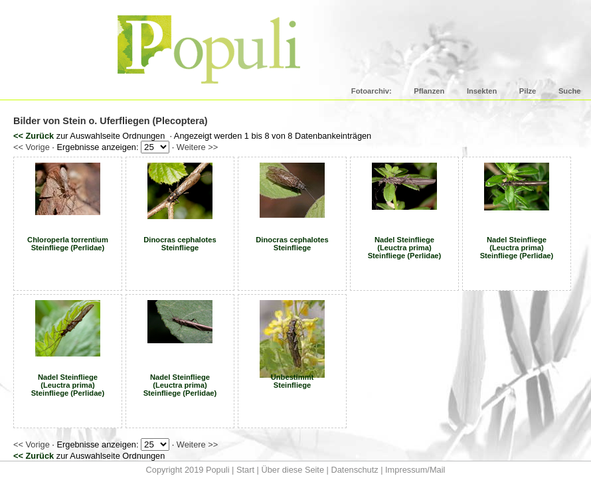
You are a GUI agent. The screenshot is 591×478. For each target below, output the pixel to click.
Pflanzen (429, 91)
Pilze (528, 91)
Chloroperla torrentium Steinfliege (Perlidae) (67, 244)
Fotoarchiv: (371, 91)
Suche (569, 91)
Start (245, 470)
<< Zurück (33, 136)
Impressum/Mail (415, 470)
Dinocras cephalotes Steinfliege (179, 244)
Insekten (482, 91)
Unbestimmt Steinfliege (292, 381)
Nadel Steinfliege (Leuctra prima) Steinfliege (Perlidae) (405, 248)
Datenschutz (354, 470)
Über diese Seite (292, 470)
